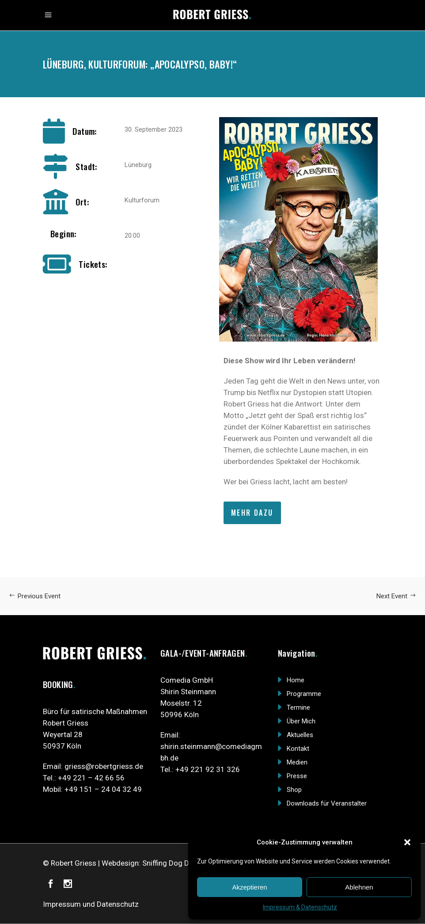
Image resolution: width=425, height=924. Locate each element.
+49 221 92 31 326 (207, 769)
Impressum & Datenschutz (300, 907)
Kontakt (298, 749)
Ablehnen (359, 887)
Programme (304, 694)
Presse (297, 776)
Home (295, 680)
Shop (294, 790)
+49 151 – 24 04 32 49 (103, 789)
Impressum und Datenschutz (91, 904)
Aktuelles (300, 735)
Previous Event (35, 596)
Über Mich (301, 721)
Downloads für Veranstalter (327, 803)
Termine (298, 707)
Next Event (396, 596)
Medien (297, 762)
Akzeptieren (249, 887)
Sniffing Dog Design (174, 863)
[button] (407, 842)
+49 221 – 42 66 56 (91, 777)
